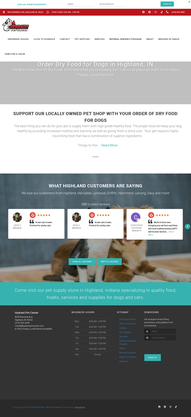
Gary (150, 193)
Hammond (125, 193)
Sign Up (167, 4)
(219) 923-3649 (22, 323)
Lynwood (99, 193)
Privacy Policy (38, 407)
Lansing (140, 193)
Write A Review (109, 261)
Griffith (112, 193)
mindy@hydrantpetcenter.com (29, 326)
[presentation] (139, 4)
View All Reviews (82, 261)
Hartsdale (84, 193)
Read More (109, 145)
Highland (69, 193)
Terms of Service (54, 407)
